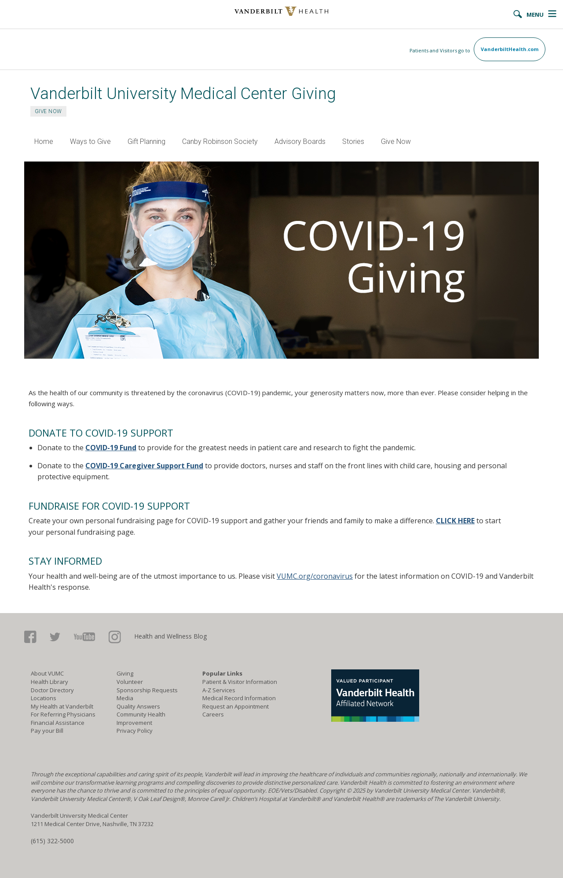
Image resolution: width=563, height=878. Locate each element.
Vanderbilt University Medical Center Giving (183, 93)
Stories (353, 141)
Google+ (115, 637)
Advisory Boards (299, 141)
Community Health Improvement (141, 718)
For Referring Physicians (63, 714)
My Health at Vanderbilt (62, 706)
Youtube (84, 637)
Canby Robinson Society (220, 141)
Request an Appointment (235, 706)
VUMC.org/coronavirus (315, 576)
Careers (213, 714)
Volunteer (130, 682)
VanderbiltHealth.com (509, 49)
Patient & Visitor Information (239, 682)
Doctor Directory (52, 690)
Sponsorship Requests (147, 690)
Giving (125, 673)
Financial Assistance (57, 723)
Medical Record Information (239, 698)
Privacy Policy (135, 731)
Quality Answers (138, 706)
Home (43, 141)
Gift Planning (146, 141)
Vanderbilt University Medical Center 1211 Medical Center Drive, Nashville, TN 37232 (92, 820)
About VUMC (47, 673)
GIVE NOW (48, 111)
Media (125, 698)
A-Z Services (218, 690)
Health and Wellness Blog (170, 636)
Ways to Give (90, 141)
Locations (43, 698)
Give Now (396, 141)
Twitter (55, 637)
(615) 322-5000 (52, 841)
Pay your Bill (47, 731)
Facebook (30, 637)
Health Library (49, 682)
